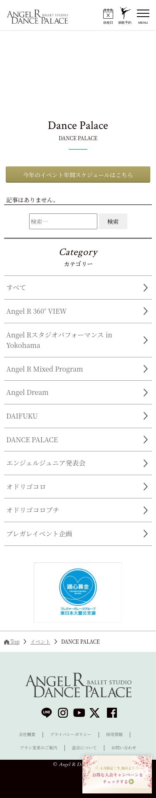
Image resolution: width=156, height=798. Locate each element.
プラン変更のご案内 (38, 747)
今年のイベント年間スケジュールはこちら (78, 175)
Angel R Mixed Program (44, 369)
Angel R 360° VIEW (36, 311)
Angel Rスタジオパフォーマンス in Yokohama (59, 340)
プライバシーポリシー (71, 734)
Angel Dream (27, 392)
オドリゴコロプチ (32, 510)
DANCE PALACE (32, 439)
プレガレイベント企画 (39, 533)
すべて (16, 287)
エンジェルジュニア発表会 (46, 463)
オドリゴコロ (26, 486)
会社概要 (27, 734)
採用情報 (114, 734)
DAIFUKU (22, 416)
